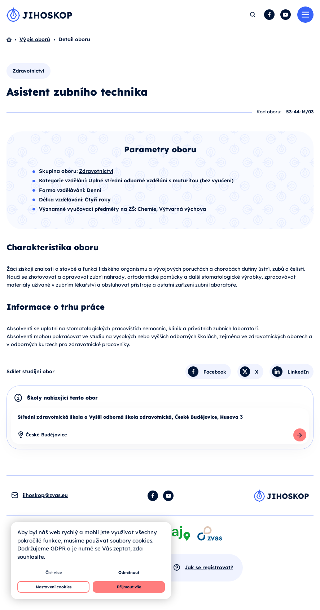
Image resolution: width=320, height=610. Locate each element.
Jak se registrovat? (209, 567)
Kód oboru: (269, 111)
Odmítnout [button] (128, 572)
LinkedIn (298, 371)
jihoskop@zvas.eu (45, 495)
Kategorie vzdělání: (63, 180)
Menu (305, 14)
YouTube (285, 14)
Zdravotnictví (28, 71)
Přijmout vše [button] (129, 586)
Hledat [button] (253, 14)
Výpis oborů (34, 39)
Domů (12, 40)
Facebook (269, 14)
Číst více (53, 572)
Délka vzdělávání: (62, 199)
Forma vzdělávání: (63, 190)
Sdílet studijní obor (30, 371)
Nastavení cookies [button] (53, 586)
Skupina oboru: (59, 171)
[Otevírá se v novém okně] (210, 533)
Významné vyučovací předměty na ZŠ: (88, 209)
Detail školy (299, 434)
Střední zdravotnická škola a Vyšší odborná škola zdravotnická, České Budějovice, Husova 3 (130, 417)
